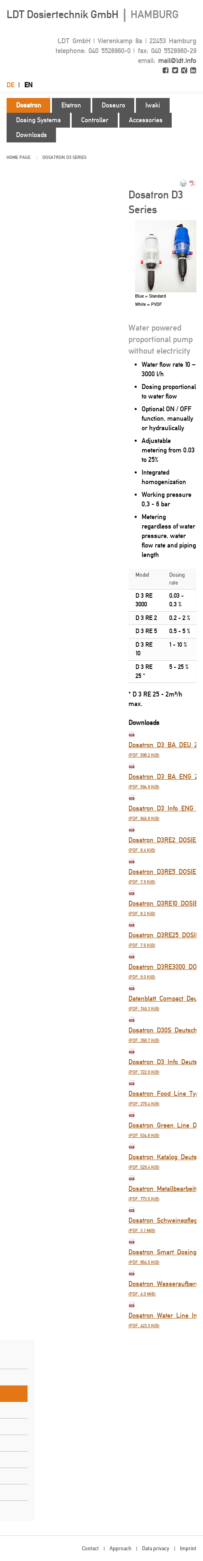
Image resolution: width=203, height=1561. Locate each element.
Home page (18, 157)
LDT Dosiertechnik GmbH (93, 14)
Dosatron (53, 157)
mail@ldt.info (177, 60)
